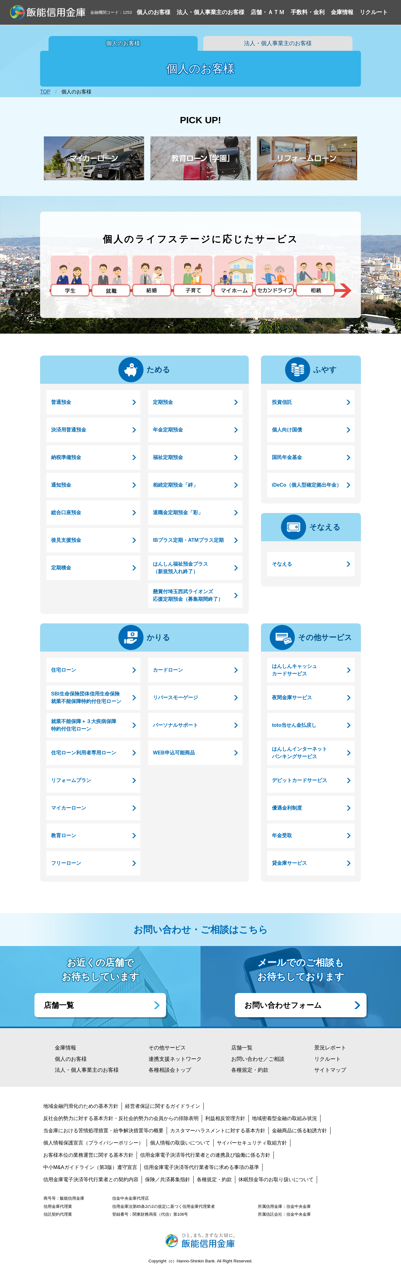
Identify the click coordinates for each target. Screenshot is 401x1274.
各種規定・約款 (249, 1070)
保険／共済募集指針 (167, 1179)
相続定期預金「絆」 (175, 485)
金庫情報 (65, 1048)
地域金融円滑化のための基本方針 (80, 1106)
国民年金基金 (287, 457)
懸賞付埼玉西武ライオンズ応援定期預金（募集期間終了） (188, 595)
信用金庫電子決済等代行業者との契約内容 (90, 1179)
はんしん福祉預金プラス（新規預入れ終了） (180, 567)
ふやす (325, 369)
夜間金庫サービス (292, 697)
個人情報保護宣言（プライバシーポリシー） (93, 1142)
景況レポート (330, 1048)
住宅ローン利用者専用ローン (83, 752)
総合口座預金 (66, 512)
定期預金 (163, 402)
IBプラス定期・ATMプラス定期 (188, 540)
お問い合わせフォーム (283, 1005)
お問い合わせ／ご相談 (257, 1059)
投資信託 (282, 402)
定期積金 (61, 567)
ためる (158, 369)
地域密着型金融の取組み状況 (284, 1118)
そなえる (325, 527)
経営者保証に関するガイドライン (162, 1106)
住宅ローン (63, 670)
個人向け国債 (287, 429)
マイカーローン (68, 808)
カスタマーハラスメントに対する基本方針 (217, 1130)
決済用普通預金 (68, 429)
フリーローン (66, 863)
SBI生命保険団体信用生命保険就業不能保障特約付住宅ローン (86, 697)
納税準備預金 (66, 457)
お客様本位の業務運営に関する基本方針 (88, 1155)
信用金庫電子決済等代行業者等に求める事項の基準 (201, 1167)
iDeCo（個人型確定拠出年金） (306, 485)
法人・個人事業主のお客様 (278, 43)
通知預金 (61, 485)
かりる (158, 637)
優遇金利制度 (287, 808)
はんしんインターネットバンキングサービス (299, 752)
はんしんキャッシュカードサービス (294, 669)
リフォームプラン (71, 780)
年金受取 (282, 835)
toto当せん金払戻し (294, 725)
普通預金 (61, 402)
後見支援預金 (66, 540)
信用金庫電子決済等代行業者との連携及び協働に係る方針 (205, 1155)
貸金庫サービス (289, 863)
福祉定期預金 (168, 457)
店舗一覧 (59, 1005)
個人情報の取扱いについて (180, 1142)
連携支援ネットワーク (175, 1059)
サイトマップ (330, 1070)
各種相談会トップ (169, 1070)
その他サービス (325, 637)
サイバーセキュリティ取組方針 (252, 1142)
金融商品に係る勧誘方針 (299, 1130)
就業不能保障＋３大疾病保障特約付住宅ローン (83, 725)
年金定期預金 (168, 429)
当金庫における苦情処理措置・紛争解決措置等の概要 (103, 1130)
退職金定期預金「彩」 (178, 512)
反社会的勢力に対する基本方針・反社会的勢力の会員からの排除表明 (121, 1118)
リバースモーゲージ (175, 697)
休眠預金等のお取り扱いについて (276, 1179)
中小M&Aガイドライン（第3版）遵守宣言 (90, 1167)
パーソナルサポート (175, 725)
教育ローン (63, 835)
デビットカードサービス (299, 780)
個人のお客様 (123, 43)
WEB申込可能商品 (174, 752)
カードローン (168, 670)
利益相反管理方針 (225, 1118)
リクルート (327, 1059)
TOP (45, 91)
